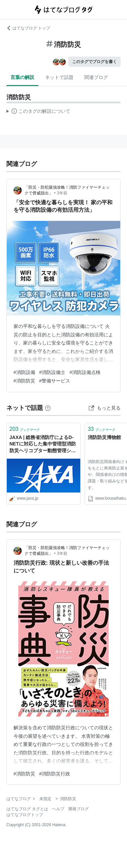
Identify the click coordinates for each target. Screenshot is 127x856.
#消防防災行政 (54, 773)
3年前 (62, 193)
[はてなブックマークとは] (47, 407)
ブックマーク (24, 429)
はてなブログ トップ (28, 28)
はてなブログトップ (24, 814)
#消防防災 (24, 380)
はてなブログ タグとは (27, 809)
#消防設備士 (52, 372)
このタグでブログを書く (94, 61)
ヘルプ (58, 809)
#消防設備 (24, 372)
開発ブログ (78, 809)
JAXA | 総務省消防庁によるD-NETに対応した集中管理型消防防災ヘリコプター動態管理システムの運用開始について (42, 445)
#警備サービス (54, 380)
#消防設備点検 (85, 372)
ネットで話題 (59, 77)
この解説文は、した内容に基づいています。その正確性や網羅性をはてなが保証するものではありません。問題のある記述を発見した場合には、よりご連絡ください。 (38, 112)
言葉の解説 (22, 77)
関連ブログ (96, 77)
